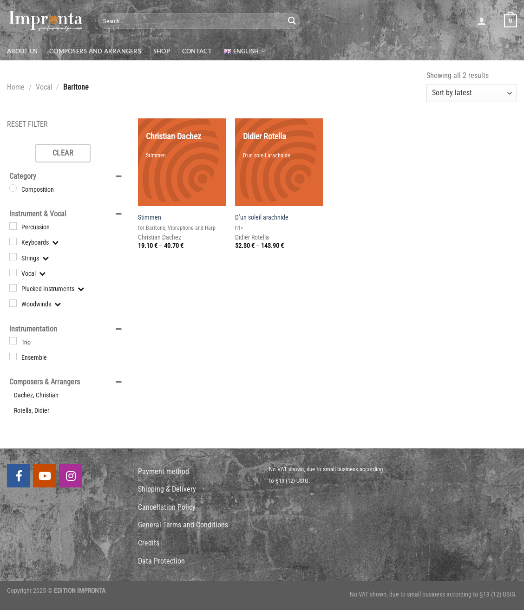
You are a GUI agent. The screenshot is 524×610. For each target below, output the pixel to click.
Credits (148, 543)
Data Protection (161, 561)
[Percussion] (13, 226)
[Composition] (13, 188)
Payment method (163, 471)
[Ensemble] (13, 356)
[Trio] (13, 340)
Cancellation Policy (167, 507)
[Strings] (13, 256)
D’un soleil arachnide (261, 217)
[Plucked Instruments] (13, 288)
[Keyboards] (13, 241)
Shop (161, 51)
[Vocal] (13, 272)
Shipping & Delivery (167, 489)
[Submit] (292, 21)
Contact (197, 51)
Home (16, 87)
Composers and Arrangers (95, 51)
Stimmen (149, 217)
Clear (62, 153)
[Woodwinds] (13, 303)
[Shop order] (471, 93)
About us (22, 51)
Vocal (44, 87)
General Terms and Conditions (183, 524)
